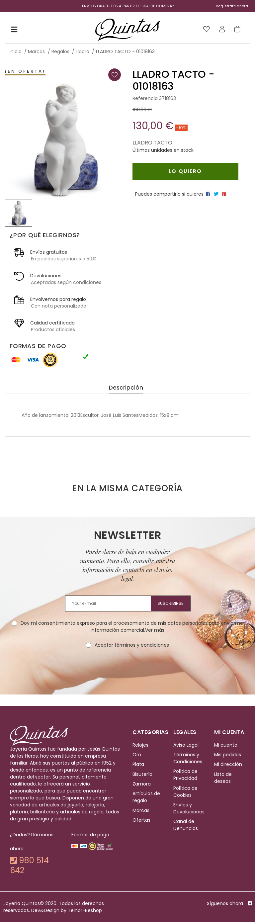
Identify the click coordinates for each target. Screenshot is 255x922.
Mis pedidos (227, 754)
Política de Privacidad (185, 775)
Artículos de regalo (146, 797)
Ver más (154, 630)
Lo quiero (185, 171)
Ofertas (141, 820)
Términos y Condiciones (187, 758)
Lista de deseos (223, 777)
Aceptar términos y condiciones (132, 645)
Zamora (141, 784)
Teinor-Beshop (85, 910)
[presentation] (127, 670)
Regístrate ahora (232, 6)
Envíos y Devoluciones (189, 808)
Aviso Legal (186, 745)
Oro (136, 754)
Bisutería (142, 774)
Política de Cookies (185, 791)
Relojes (140, 745)
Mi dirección (228, 764)
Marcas (140, 810)
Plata (138, 764)
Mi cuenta (225, 745)
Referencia (145, 98)
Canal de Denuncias (185, 825)
